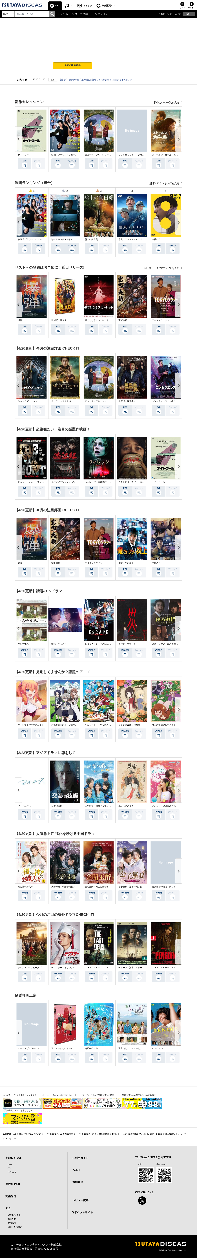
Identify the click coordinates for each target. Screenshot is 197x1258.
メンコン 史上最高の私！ (165, 805)
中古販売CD (108, 5)
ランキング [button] (99, 14)
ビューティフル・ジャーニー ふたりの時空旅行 (108, 155)
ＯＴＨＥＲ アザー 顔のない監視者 (136, 482)
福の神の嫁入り (25, 886)
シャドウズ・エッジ (27, 401)
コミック (87, 5)
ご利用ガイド (165, 14)
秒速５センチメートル (62, 239)
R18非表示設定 (15, 1226)
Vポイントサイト (82, 1212)
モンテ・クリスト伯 (61, 401)
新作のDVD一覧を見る (167, 102)
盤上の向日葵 (91, 239)
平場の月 (156, 563)
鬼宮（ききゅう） (127, 805)
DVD (57, 5)
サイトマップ (9, 1139)
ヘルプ (177, 14)
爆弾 (20, 320)
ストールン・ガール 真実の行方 (168, 155)
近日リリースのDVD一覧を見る (162, 268)
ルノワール (157, 1048)
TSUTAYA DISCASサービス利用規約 (42, 1134)
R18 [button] (187, 14)
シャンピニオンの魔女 (129, 725)
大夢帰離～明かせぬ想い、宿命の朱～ (69, 886)
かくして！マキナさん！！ (31, 725)
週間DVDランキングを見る (164, 183)
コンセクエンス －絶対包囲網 (167, 401)
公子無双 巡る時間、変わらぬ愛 (134, 886)
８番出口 (156, 239)
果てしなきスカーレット (97, 320)
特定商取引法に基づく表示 (141, 1134)
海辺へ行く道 (91, 1048)
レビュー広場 (80, 1200)
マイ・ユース (24, 805)
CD (71, 5)
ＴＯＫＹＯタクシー (161, 320)
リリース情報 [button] (80, 14)
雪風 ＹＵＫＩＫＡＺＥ (130, 239)
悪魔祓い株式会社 (127, 401)
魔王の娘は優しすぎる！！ (165, 725)
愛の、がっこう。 (60, 644)
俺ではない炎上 (126, 563)
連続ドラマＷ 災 (127, 644)
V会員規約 (18, 1134)
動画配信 (10, 1196)
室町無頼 (122, 320)
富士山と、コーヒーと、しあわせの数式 (137, 1048)
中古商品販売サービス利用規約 (75, 1134)
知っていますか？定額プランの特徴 (98, 1095)
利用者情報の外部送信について (171, 1134)
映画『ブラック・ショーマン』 (66, 155)
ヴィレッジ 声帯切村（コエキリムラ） (104, 482)
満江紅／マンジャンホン (63, 482)
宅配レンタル (14, 1214)
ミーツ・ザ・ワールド (28, 1048)
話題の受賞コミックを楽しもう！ (17, 1110)
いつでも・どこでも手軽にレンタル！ (19, 1095)
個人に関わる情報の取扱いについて (109, 1134)
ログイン (191, 8)
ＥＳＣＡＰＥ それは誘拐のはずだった (104, 644)
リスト (182, 8)
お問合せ (77, 1182)
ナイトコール (24, 155)
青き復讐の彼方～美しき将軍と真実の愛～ (172, 886)
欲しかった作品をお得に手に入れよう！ (60, 1095)
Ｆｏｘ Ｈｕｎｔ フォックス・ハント (37, 482)
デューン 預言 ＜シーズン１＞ (134, 967)
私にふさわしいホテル (62, 1048)
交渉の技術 (56, 805)
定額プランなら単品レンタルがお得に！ (140, 1095)
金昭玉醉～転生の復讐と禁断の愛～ (102, 886)
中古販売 (12, 1222)
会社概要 (7, 1134)
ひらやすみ (23, 644)
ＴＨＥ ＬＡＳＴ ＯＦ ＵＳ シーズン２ (106, 967)
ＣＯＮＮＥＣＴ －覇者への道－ (134, 155)
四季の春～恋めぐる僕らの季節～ (101, 805)
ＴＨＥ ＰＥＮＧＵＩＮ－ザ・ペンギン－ (172, 967)
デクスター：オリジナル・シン (66, 967)
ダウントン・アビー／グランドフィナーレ (38, 967)
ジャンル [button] (62, 14)
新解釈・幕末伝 (59, 320)
